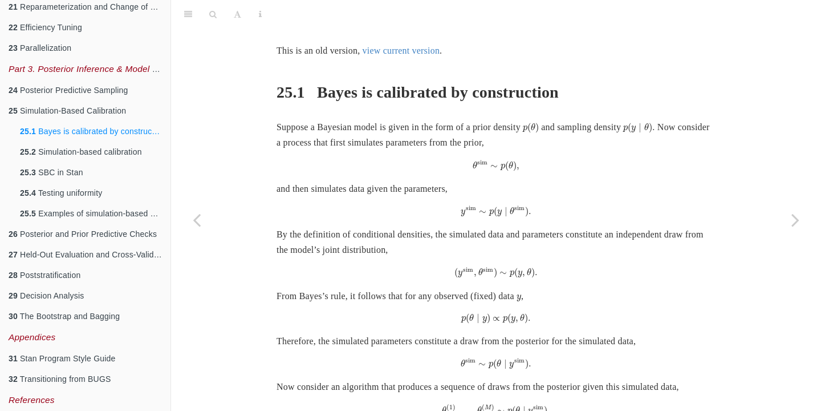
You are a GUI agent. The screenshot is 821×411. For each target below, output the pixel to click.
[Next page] (795, 220)
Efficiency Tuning (45, 27)
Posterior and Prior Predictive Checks (83, 234)
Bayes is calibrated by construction (92, 131)
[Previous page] (196, 220)
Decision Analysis (46, 295)
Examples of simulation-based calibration (95, 213)
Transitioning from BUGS (60, 379)
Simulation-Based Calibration (67, 110)
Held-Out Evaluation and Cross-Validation (89, 254)
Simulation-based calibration (81, 151)
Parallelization (40, 48)
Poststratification (44, 275)
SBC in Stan (51, 172)
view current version (401, 22)
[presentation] (531, 99)
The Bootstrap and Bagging (64, 316)
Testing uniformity (61, 193)
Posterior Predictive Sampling (68, 90)
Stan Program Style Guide (62, 358)
